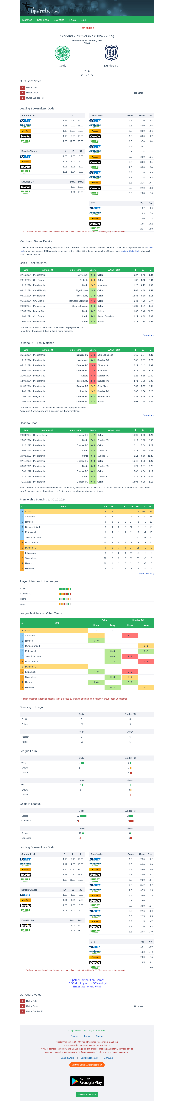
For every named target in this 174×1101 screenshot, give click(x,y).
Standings (43, 19)
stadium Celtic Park (130, 251)
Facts (72, 19)
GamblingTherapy (89, 1058)
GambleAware (67, 1058)
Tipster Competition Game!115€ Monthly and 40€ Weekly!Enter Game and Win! (87, 983)
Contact (99, 1036)
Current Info (148, 335)
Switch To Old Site (87, 1094)
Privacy (74, 1036)
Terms (87, 1036)
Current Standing (146, 573)
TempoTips (87, 27)
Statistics (59, 19)
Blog (83, 19)
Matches (27, 19)
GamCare (108, 1058)
